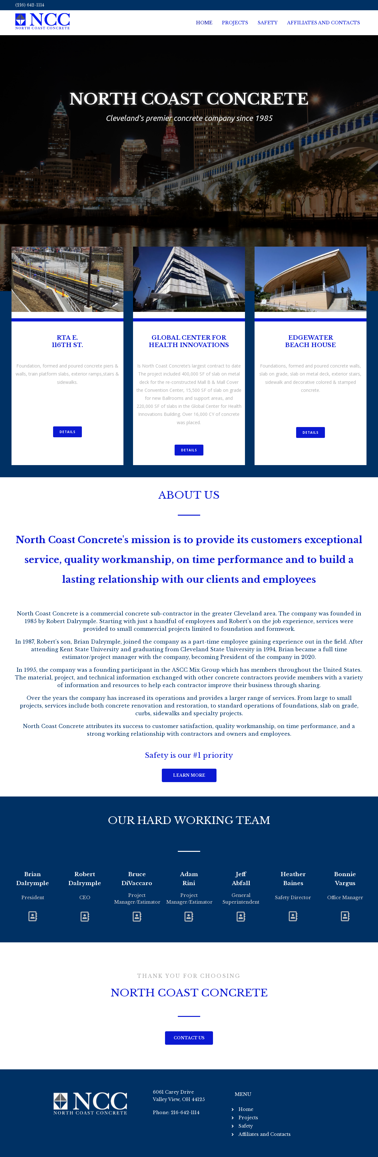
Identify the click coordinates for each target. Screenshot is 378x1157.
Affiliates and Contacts (323, 23)
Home (204, 23)
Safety (268, 23)
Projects (235, 23)
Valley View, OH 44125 (179, 1099)
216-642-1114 (185, 1112)
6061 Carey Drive (173, 1092)
